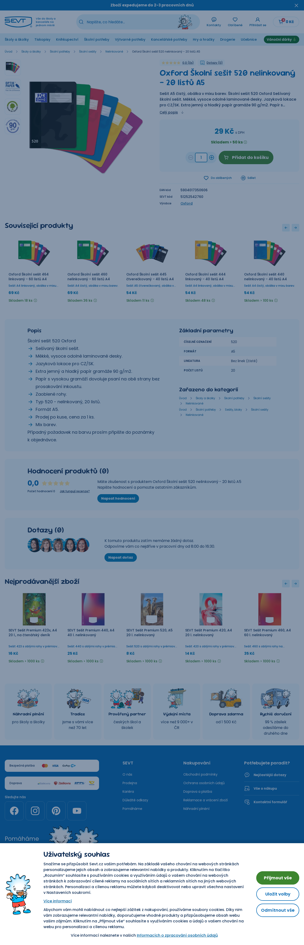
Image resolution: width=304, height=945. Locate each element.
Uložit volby (277, 894)
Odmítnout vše (277, 910)
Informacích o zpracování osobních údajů (177, 935)
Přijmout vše (278, 878)
